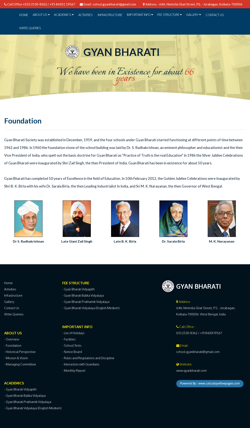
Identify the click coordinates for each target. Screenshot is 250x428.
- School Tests (71, 345)
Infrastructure (13, 295)
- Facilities (69, 339)
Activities (10, 289)
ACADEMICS (64, 15)
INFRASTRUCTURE (110, 15)
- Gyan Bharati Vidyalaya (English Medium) (32, 408)
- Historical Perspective (20, 352)
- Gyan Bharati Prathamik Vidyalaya (27, 402)
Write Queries (30, 28)
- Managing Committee (20, 364)
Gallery (9, 302)
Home (23, 15)
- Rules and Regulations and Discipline (88, 358)
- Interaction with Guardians (80, 364)
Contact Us (215, 15)
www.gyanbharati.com (191, 371)
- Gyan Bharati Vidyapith (20, 389)
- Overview (11, 339)
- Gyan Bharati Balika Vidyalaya (25, 396)
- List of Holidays (73, 333)
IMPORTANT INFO (140, 15)
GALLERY (193, 15)
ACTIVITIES (85, 15)
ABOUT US (41, 15)
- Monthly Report (73, 371)
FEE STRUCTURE (169, 15)
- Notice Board (72, 352)
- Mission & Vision (16, 358)
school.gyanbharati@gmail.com (114, 4)
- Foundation (12, 345)
